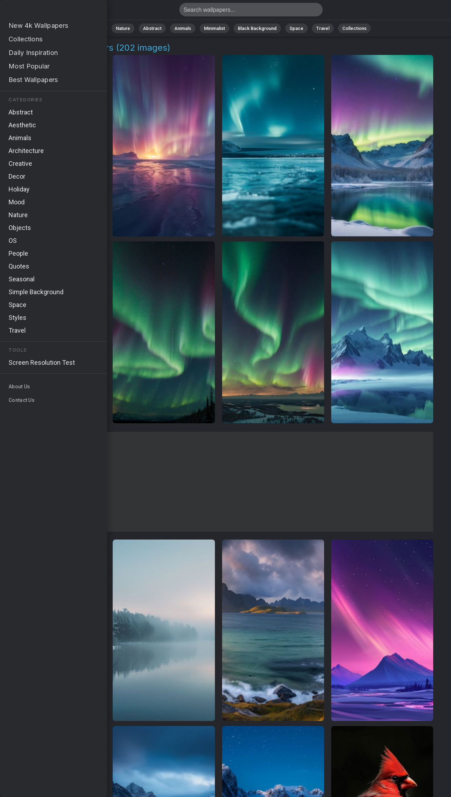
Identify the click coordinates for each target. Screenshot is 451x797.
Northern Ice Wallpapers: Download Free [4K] (42, 11)
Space (296, 28)
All (100, 28)
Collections (354, 28)
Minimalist (214, 28)
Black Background (257, 28)
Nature (123, 28)
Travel (322, 28)
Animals (182, 28)
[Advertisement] (218, 482)
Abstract (152, 28)
